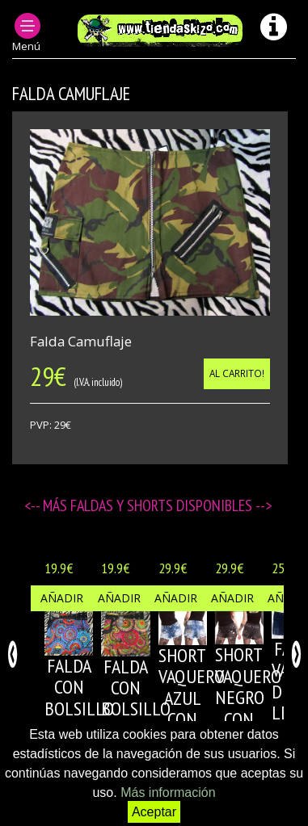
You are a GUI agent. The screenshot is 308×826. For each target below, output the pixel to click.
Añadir (61, 598)
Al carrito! (236, 373)
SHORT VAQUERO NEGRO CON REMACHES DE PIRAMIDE (253, 718)
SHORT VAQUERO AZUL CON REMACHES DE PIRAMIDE (196, 719)
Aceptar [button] (154, 812)
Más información (167, 792)
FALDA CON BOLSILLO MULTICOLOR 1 (90, 708)
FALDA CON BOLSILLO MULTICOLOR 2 (147, 709)
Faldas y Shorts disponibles (162, 505)
